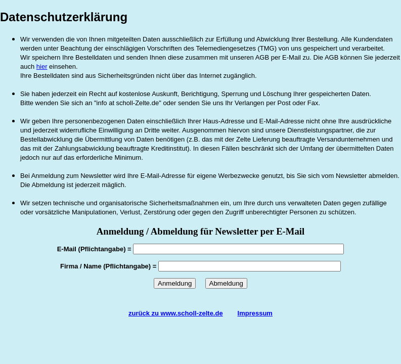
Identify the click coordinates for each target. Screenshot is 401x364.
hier (42, 66)
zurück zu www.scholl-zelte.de (175, 313)
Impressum (255, 313)
